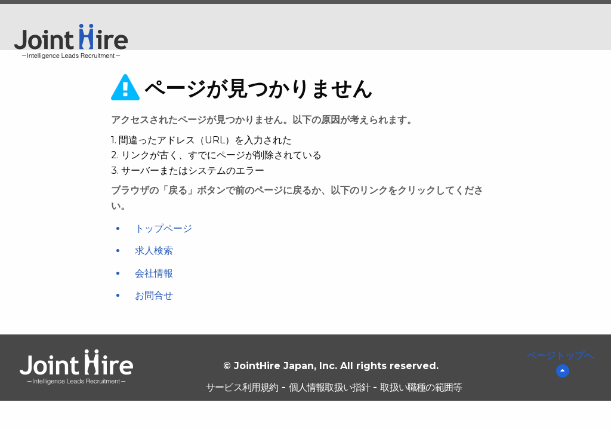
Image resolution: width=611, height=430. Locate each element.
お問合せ (154, 295)
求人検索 (154, 250)
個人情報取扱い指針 (330, 387)
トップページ (163, 228)
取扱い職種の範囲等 (421, 387)
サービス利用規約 (242, 387)
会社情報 (154, 273)
